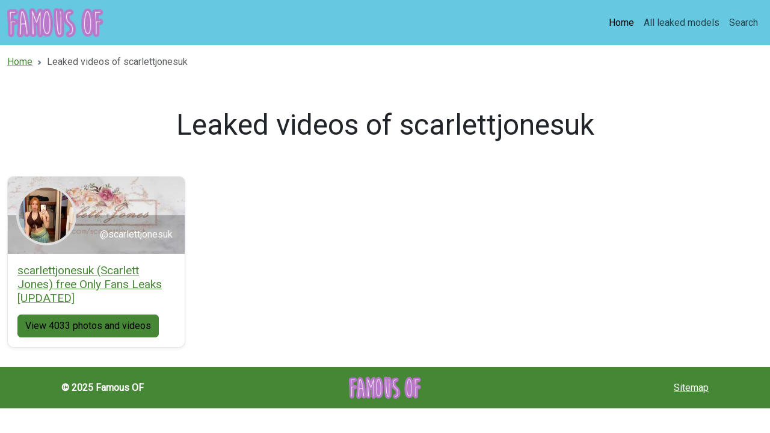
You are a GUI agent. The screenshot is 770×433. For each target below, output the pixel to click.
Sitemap (691, 387)
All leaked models (681, 22)
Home (621, 22)
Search (743, 22)
